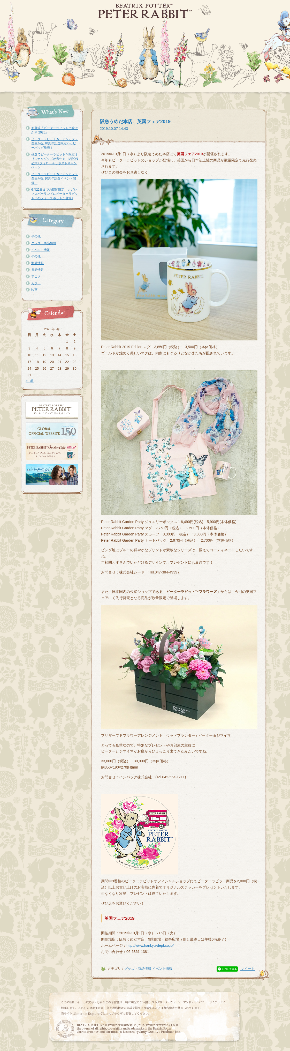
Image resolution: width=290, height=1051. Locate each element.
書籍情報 (37, 270)
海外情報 (37, 263)
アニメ (36, 276)
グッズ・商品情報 (43, 243)
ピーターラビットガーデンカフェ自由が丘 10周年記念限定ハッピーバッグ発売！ (54, 143)
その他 (36, 236)
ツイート (247, 969)
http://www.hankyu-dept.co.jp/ (150, 945)
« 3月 (30, 381)
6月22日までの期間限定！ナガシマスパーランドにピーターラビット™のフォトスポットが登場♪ (54, 194)
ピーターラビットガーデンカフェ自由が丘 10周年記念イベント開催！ (54, 178)
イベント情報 (40, 250)
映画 (34, 290)
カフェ (36, 283)
